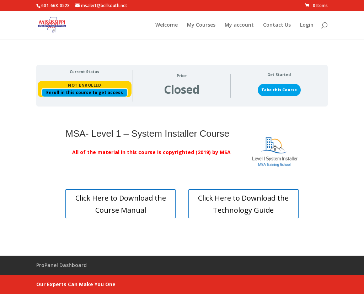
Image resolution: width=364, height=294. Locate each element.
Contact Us (277, 25)
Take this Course (279, 89)
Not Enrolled (84, 85)
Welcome (166, 25)
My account (239, 25)
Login (307, 25)
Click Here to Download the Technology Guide (243, 204)
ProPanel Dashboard (61, 265)
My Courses (201, 25)
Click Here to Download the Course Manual (120, 204)
